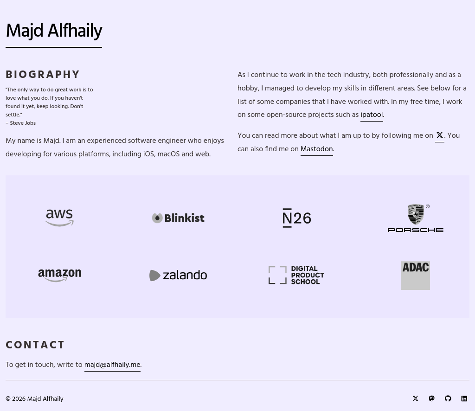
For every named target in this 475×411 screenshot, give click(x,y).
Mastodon (317, 149)
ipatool (371, 115)
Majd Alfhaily (54, 32)
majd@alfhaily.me (112, 365)
